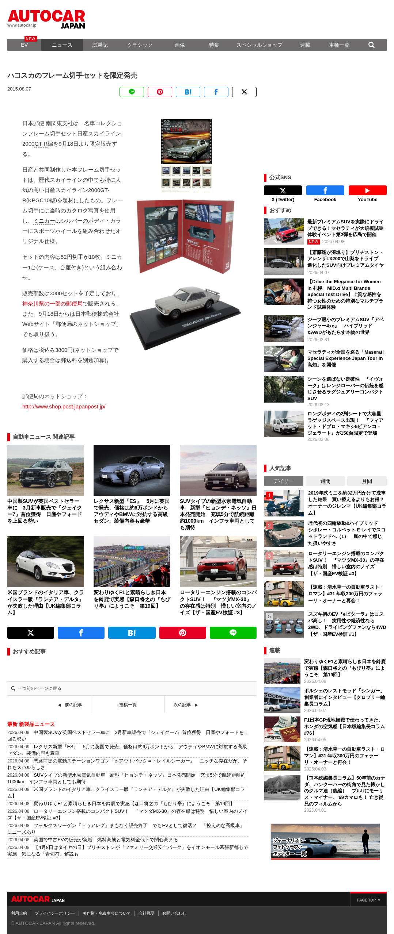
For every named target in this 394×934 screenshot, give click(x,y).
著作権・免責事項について (107, 913)
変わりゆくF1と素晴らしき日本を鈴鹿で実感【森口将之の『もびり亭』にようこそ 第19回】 (134, 803)
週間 (325, 481)
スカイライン (104, 133)
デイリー (283, 481)
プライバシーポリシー (55, 913)
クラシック (140, 45)
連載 (305, 45)
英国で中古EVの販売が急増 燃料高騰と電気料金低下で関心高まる (108, 839)
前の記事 (73, 704)
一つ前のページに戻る (39, 688)
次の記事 (182, 704)
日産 (82, 133)
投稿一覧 (128, 704)
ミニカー (44, 221)
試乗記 (100, 45)
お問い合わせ (174, 913)
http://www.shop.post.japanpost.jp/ (64, 406)
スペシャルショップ (259, 45)
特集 (214, 45)
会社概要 (147, 913)
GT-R (41, 144)
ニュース (62, 45)
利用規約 (19, 913)
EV (24, 45)
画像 (180, 45)
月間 (367, 481)
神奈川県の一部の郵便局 (52, 303)
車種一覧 (339, 45)
